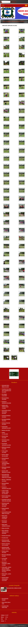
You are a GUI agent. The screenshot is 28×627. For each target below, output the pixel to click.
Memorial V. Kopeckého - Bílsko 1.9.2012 (6, 563)
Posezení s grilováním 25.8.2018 (6, 402)
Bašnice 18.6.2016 (6, 430)
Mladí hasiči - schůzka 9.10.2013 (6, 525)
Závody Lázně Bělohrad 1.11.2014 (6, 471)
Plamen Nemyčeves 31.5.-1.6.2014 (6, 496)
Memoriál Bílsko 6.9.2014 (5, 484)
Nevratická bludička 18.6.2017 (6, 420)
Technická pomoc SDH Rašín (5, 440)
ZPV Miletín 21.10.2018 (4, 395)
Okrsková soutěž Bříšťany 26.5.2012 (6, 548)
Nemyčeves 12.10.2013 (4, 521)
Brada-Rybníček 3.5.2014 (5, 509)
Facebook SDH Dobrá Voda (5, 606)
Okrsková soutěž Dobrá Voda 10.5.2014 (5, 505)
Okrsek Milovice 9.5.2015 (5, 459)
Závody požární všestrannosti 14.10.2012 (5, 579)
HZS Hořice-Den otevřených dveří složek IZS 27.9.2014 (6, 476)
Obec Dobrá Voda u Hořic (6, 603)
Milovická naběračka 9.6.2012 (6, 555)
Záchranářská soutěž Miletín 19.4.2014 (6, 512)
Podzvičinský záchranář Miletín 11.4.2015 (5, 463)
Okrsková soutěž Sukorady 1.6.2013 (6, 540)
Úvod (4, 21)
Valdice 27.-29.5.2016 (5, 433)
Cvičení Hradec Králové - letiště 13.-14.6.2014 (5, 492)
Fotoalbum (8, 21)
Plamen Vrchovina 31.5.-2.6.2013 (6, 544)
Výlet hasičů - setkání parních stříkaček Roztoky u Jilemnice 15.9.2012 (6, 569)
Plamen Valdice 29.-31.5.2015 (5, 455)
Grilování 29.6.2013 (6, 535)
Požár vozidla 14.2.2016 (5, 451)
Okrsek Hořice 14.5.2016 (5, 437)
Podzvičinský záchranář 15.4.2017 (6, 427)
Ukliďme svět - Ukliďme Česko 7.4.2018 (5, 407)
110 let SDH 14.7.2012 (4, 559)
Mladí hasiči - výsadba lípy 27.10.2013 (5, 517)
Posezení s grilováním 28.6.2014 (6, 487)
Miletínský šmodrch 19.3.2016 (6, 448)
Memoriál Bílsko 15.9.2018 (5, 398)
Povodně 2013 (5, 537)
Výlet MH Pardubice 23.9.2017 (6, 416)
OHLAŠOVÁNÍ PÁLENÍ (5, 599)
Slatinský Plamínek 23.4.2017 (6, 423)
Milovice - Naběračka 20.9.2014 (6, 480)
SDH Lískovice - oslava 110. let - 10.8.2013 (5, 532)
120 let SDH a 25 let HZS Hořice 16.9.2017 (6, 412)
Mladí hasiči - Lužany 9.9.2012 (6, 574)
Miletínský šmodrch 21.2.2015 (6, 468)
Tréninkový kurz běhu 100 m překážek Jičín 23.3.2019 (6, 390)
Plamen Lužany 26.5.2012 (5, 551)
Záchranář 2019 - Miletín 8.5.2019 (5, 386)
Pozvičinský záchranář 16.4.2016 (6, 444)
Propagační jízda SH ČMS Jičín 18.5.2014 (6, 500)
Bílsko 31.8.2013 (5, 528)
